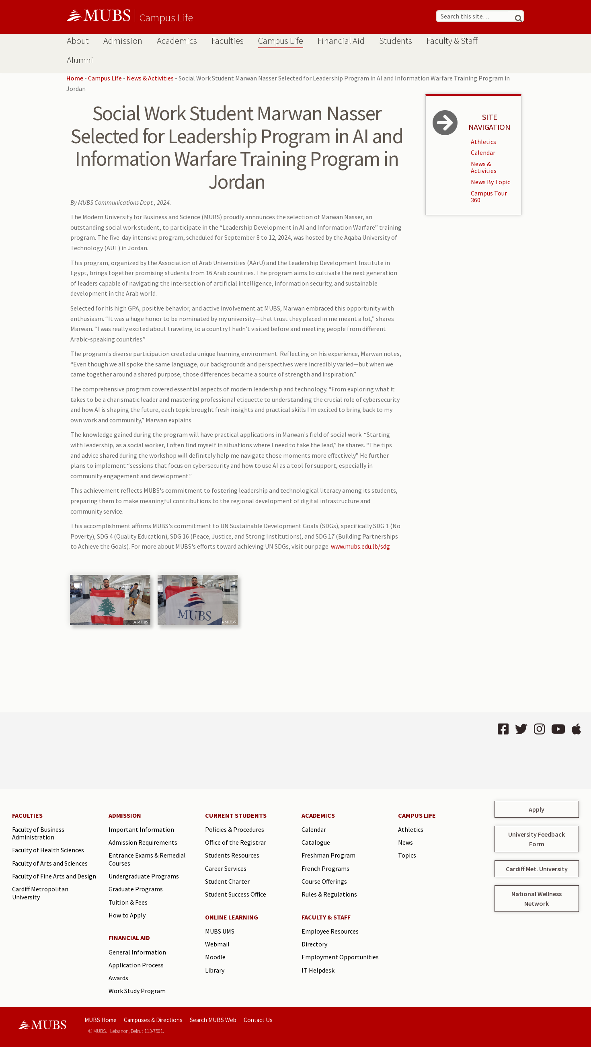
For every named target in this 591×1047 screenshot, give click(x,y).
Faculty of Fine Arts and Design (54, 876)
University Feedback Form (536, 839)
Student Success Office (235, 894)
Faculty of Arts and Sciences (50, 863)
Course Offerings (324, 881)
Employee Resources (330, 931)
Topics (407, 855)
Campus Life (166, 17)
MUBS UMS (219, 931)
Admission (122, 40)
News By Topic (490, 182)
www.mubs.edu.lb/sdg (360, 546)
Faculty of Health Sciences (48, 850)
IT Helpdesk (318, 970)
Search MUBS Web (213, 1020)
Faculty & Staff (452, 40)
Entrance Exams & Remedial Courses (147, 859)
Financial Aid (341, 40)
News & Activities (150, 78)
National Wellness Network (536, 898)
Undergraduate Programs (144, 876)
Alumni (80, 60)
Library (214, 970)
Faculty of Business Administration (38, 833)
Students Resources (232, 855)
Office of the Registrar (235, 842)
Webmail (217, 944)
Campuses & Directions (153, 1020)
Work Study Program (137, 991)
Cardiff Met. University (537, 869)
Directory (314, 944)
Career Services (225, 868)
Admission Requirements (143, 842)
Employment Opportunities (340, 957)
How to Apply (127, 915)
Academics (177, 40)
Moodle (215, 957)
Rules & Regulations (329, 894)
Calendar (483, 152)
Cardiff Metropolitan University (40, 893)
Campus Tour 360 (489, 196)
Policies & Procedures (234, 829)
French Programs (325, 868)
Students (395, 40)
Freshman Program (328, 855)
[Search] (515, 16)
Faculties (227, 40)
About (78, 40)
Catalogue (316, 842)
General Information (137, 952)
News (405, 842)
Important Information (141, 829)
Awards (118, 978)
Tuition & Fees (128, 902)
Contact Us (258, 1020)
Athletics (483, 142)
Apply (536, 809)
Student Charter (227, 881)
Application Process (136, 965)
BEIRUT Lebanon (148, 750)
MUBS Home (100, 1020)
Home (74, 78)
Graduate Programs (136, 889)
